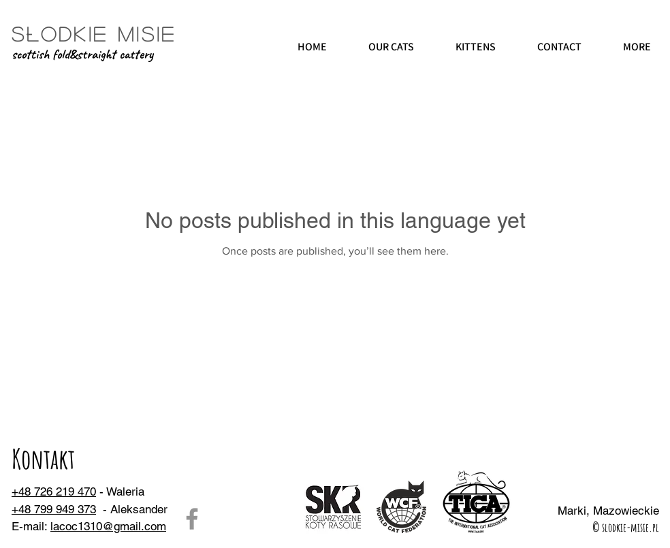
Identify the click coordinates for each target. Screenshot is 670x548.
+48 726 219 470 (54, 491)
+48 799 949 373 (54, 509)
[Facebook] (192, 518)
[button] (391, 47)
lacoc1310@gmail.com (108, 526)
